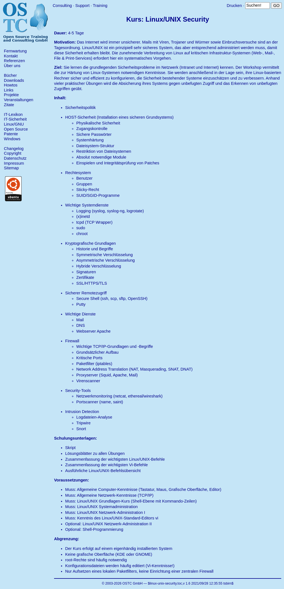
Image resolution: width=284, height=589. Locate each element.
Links (8, 90)
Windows (12, 139)
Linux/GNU (14, 124)
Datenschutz (15, 158)
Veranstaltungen (18, 100)
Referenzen (14, 60)
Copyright (12, 153)
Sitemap (11, 168)
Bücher (10, 75)
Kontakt (11, 56)
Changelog (14, 148)
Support (82, 5)
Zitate (9, 105)
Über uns (12, 65)
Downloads (14, 80)
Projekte (11, 95)
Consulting (62, 5)
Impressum (14, 163)
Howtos (10, 85)
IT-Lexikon (13, 114)
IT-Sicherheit (15, 119)
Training (100, 5)
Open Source (16, 129)
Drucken (234, 5)
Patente (11, 134)
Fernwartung (15, 51)
